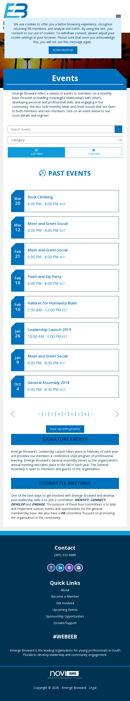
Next (117, 415)
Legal (92, 688)
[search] (118, 129)
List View (36, 152)
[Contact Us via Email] (78, 568)
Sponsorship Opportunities (65, 616)
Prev (12, 415)
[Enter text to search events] (61, 129)
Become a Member (65, 596)
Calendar (93, 152)
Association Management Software (65, 675)
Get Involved (65, 603)
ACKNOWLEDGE (63, 50)
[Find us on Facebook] (51, 568)
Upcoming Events (65, 610)
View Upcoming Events (65, 429)
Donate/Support (65, 623)
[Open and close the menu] (76, 16)
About (65, 590)
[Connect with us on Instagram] (69, 568)
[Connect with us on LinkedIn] (60, 568)
